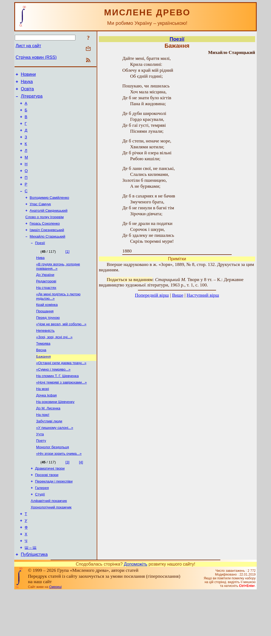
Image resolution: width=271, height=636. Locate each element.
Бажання (43, 383)
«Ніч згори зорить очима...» (59, 489)
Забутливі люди (49, 454)
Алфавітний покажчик (49, 539)
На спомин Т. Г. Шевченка (57, 404)
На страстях (46, 309)
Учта (40, 468)
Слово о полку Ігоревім (44, 234)
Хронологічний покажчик (51, 546)
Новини (28, 75)
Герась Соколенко (45, 241)
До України (45, 295)
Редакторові (46, 302)
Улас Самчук (40, 220)
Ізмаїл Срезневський (47, 248)
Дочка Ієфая (46, 425)
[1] (67, 270)
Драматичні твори (50, 504)
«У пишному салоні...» (54, 461)
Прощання (45, 334)
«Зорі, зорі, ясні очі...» (54, 362)
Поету (41, 475)
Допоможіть (135, 608)
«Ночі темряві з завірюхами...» (61, 411)
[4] (81, 497)
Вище (177, 295)
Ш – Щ (30, 591)
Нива (40, 277)
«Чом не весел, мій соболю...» (61, 348)
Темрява (43, 369)
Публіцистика (34, 599)
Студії (40, 532)
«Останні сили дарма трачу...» (61, 390)
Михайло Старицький (47, 255)
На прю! (42, 446)
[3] (67, 497)
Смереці (55, 631)
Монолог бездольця (52, 482)
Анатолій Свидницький (48, 227)
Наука (27, 83)
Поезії (40, 262)
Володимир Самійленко (49, 213)
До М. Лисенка (48, 439)
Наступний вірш (203, 295)
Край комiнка (47, 327)
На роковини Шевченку (55, 432)
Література (32, 99)
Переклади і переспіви (53, 518)
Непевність (45, 355)
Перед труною (48, 341)
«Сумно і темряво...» (53, 397)
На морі (42, 418)
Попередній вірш (152, 295)
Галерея (42, 525)
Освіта (27, 91)
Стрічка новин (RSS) (36, 57)
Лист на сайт (28, 45)
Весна (41, 376)
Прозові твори (46, 511)
